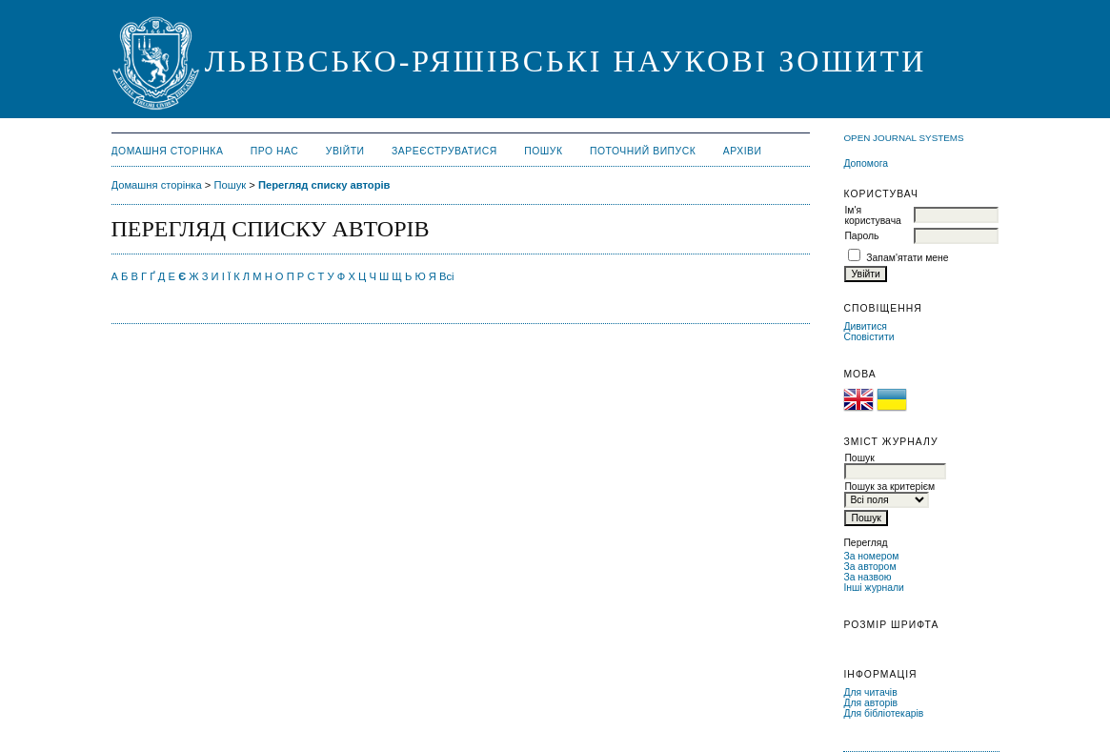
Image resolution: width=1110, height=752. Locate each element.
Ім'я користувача (872, 215)
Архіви (742, 151)
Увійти (345, 151)
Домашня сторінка (167, 151)
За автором (869, 566)
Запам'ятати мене (907, 258)
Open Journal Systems (903, 137)
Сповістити (868, 337)
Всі (446, 276)
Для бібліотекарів (883, 713)
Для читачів (870, 692)
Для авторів (870, 703)
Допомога (865, 163)
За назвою (867, 577)
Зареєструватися (444, 151)
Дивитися (865, 326)
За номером (870, 556)
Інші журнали (873, 587)
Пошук (543, 151)
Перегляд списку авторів (324, 185)
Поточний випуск (643, 151)
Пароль (861, 236)
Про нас (275, 151)
